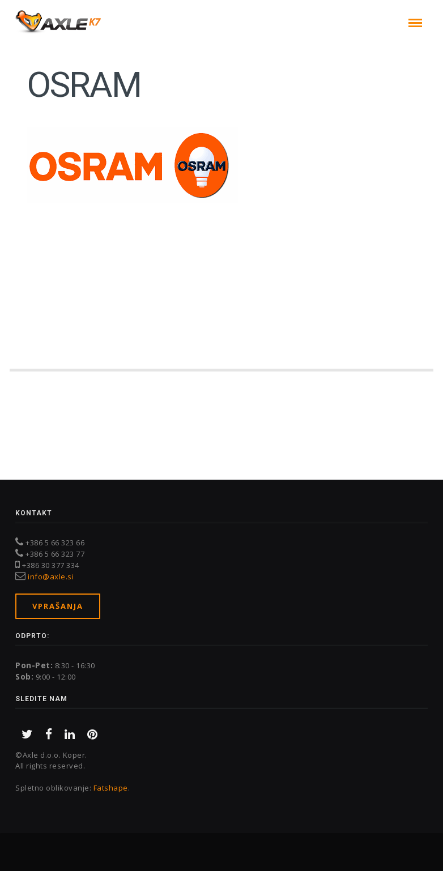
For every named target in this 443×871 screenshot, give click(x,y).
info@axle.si (51, 576)
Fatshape (110, 788)
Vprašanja (57, 606)
